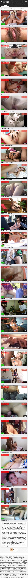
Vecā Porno (10, 568)
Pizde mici (23, 567)
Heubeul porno (21, 577)
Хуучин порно (5, 3)
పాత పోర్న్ (5, 565)
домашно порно (16, 562)
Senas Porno (16, 568)
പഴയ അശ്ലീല (20, 565)
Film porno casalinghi (9, 556)
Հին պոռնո (8, 560)
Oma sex (14, 560)
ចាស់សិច (5, 567)
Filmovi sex (20, 573)
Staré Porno (17, 570)
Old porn (2, 556)
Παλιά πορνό (22, 574)
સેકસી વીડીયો (8, 563)
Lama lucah (24, 571)
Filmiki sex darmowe (12, 573)
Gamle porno (23, 568)
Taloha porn (3, 577)
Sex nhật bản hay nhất (20, 556)
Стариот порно (4, 570)
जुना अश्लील (10, 565)
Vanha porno (8, 562)
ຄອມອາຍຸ (22, 575)
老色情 (8, 567)
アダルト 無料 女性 (9, 575)
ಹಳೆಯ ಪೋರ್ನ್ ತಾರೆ (16, 563)
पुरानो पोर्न (8, 577)
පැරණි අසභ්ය (14, 577)
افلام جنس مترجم (14, 557)
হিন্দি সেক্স (2, 560)
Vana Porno (16, 574)
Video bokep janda (7, 574)
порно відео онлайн (15, 567)
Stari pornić (11, 570)
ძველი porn (19, 560)
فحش (14, 565)
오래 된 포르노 (10, 571)
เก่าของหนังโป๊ (17, 571)
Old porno (17, 575)
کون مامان (5, 558)
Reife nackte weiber (5, 557)
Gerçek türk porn (12, 558)
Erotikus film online (21, 558)
